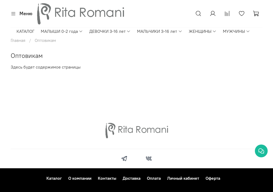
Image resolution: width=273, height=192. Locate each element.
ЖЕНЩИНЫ (202, 31)
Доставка (131, 178)
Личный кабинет (183, 178)
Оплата (154, 178)
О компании (79, 178)
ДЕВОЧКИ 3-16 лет (110, 31)
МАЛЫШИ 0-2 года (62, 31)
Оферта (213, 178)
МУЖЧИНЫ (236, 31)
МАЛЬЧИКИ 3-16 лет (159, 31)
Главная (18, 40)
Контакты (107, 178)
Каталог (54, 178)
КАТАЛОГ (25, 31)
